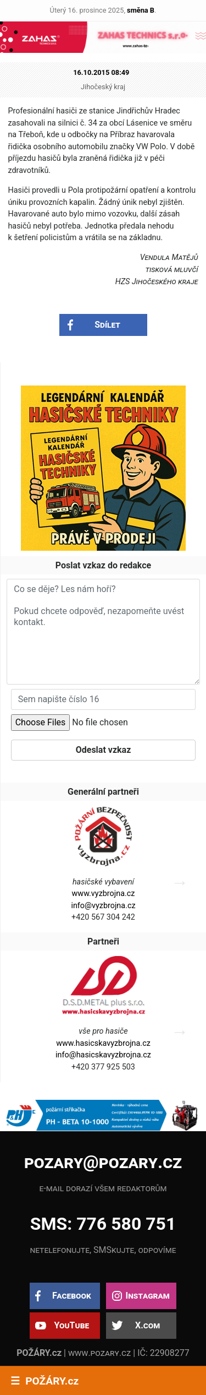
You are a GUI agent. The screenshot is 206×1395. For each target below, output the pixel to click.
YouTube (71, 1325)
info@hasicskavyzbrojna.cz (103, 1055)
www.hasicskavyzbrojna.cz (103, 1043)
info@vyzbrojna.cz (103, 905)
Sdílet (107, 324)
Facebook (71, 1295)
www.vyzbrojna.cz (103, 893)
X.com (147, 1325)
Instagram (147, 1295)
